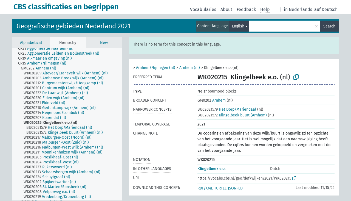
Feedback (246, 9)
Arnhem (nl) (189, 67)
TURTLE (220, 188)
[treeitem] (48, 48)
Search (329, 26)
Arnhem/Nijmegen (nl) (155, 67)
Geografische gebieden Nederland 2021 (73, 26)
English (238, 26)
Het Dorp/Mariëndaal (226, 109)
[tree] (67, 124)
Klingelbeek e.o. (211, 168)
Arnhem (211, 100)
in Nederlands (298, 9)
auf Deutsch (326, 9)
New (104, 42)
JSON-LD (235, 188)
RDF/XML (205, 188)
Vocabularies (203, 9)
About (226, 9)
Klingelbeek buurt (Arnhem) (232, 115)
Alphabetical (31, 42)
